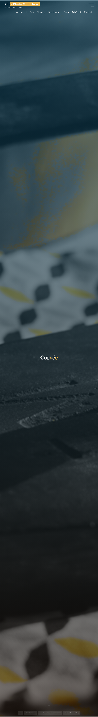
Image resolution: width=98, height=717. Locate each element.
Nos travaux (31, 713)
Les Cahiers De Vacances (50, 713)
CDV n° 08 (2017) (72, 713)
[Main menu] (91, 5)
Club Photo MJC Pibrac (22, 4)
